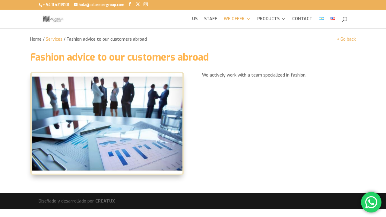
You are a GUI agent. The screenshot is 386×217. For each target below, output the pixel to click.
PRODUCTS (268, 19)
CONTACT (302, 19)
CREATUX (105, 201)
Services (54, 39)
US (195, 19)
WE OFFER (234, 19)
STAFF (210, 19)
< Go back (346, 39)
